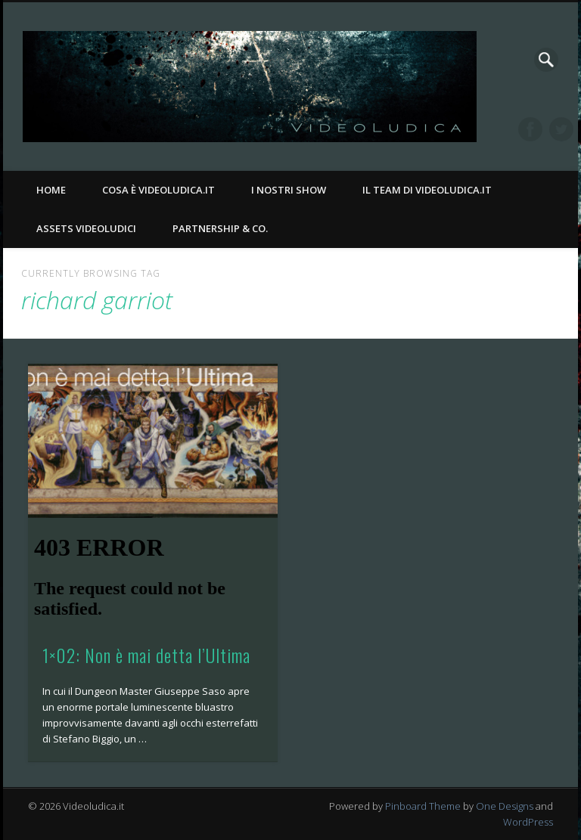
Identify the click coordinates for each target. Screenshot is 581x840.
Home (51, 190)
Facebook (530, 129)
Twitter (561, 129)
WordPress (528, 822)
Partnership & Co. (220, 228)
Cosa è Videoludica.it (158, 190)
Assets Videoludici (86, 228)
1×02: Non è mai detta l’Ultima (146, 654)
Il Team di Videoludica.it (427, 190)
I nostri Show (288, 190)
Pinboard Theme (423, 806)
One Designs (504, 806)
